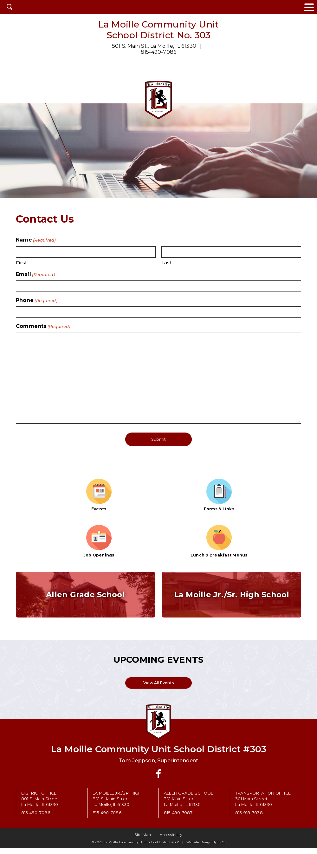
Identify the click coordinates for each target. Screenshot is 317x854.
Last (166, 263)
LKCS (221, 848)
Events (99, 494)
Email (35, 274)
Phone (36, 300)
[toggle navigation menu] (309, 7)
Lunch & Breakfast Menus (219, 541)
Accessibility (171, 840)
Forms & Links (219, 494)
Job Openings (98, 541)
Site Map (142, 840)
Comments (43, 326)
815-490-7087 (178, 818)
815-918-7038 (249, 818)
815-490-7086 (159, 52)
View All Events (159, 688)
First (21, 263)
